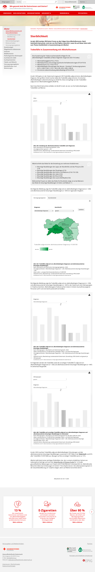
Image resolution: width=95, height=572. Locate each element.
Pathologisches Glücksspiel (13, 56)
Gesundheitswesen (33, 13)
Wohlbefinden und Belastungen (10, 67)
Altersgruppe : (37, 377)
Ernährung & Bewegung (64, 14)
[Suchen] (55, 1)
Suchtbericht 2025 (10, 58)
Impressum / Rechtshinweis (11, 564)
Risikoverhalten (10, 43)
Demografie (7, 13)
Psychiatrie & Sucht (82, 14)
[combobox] (50, 100)
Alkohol (6, 29)
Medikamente (8, 54)
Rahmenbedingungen (12, 41)
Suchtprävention (9, 60)
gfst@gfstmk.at (11, 558)
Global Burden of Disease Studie (64, 462)
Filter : (35, 98)
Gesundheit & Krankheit (46, 14)
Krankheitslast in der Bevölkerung (13, 36)
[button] (92, 512)
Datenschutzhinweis (9, 566)
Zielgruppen (7, 2)
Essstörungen (8, 47)
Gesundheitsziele (70, 2)
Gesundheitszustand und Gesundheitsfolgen (14, 32)
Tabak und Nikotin (10, 62)
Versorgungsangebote (13, 45)
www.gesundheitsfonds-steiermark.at (20, 560)
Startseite (33, 28)
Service (83, 2)
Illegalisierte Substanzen (12, 49)
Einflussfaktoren (19, 13)
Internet (7, 51)
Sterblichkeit (11, 39)
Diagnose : (36, 299)
